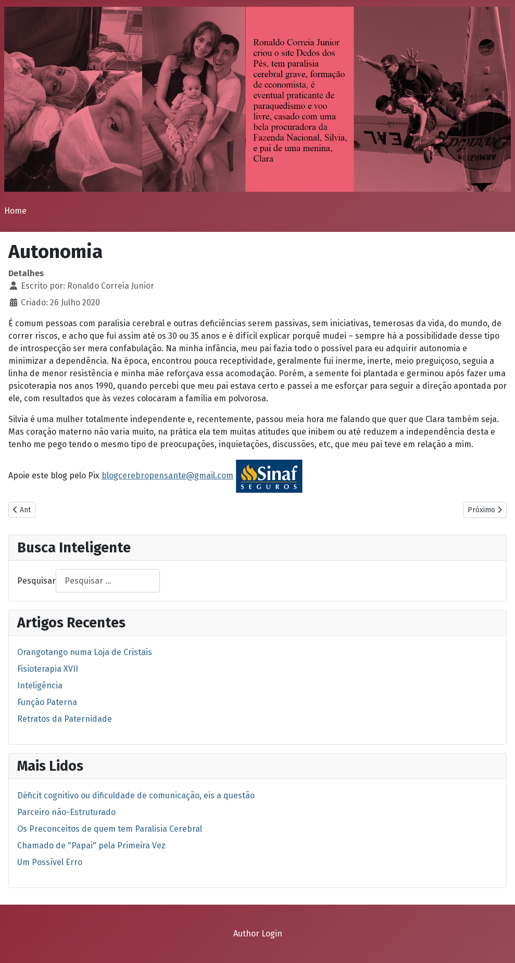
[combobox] (108, 580)
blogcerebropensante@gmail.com (167, 475)
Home (15, 211)
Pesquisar (36, 581)
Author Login (257, 934)
